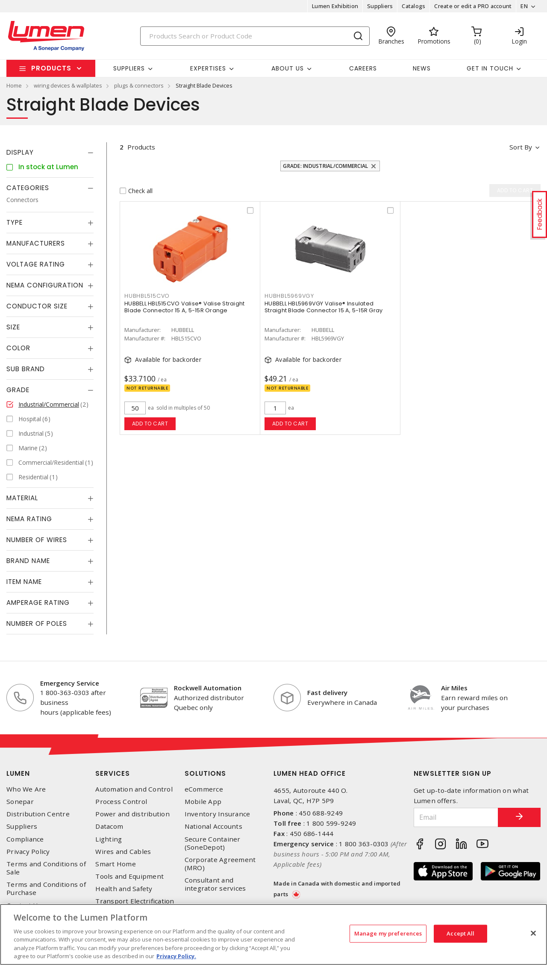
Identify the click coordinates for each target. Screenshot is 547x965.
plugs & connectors (139, 85)
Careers (363, 68)
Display (20, 152)
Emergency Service (69, 683)
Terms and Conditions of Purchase (46, 888)
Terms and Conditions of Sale (46, 868)
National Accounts (213, 826)
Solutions (205, 773)
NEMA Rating (29, 518)
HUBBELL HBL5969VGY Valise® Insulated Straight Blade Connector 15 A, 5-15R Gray (323, 307)
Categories (27, 187)
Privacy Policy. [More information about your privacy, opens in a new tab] (176, 956)
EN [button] (524, 6)
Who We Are (26, 789)
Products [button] (51, 68)
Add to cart (150, 423)
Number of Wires (36, 539)
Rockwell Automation (207, 687)
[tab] (50, 152)
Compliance (25, 839)
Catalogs (413, 6)
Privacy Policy (28, 852)
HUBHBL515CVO (147, 295)
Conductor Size (37, 306)
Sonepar (20, 802)
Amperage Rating (38, 602)
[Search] (255, 36)
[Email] (456, 817)
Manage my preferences (388, 933)
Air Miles (454, 687)
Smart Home (115, 864)
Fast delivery (327, 692)
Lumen (18, 773)
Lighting (108, 839)
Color (18, 347)
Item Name (24, 581)
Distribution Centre (38, 814)
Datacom (109, 826)
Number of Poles (36, 623)
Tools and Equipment (129, 876)
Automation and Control (134, 789)
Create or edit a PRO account (473, 6)
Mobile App (203, 802)
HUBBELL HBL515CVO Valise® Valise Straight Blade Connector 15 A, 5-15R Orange (184, 307)
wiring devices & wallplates (68, 85)
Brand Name (28, 560)
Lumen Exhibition (335, 6)
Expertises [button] (208, 68)
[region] (273, 934)
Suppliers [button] (129, 68)
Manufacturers (35, 243)
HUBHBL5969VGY (289, 295)
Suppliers (380, 6)
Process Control (121, 802)
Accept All (460, 933)
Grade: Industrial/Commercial (325, 166)
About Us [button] (287, 68)
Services (112, 773)
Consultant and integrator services (215, 884)
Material (22, 497)
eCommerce (204, 789)
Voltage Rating (35, 264)
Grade (17, 389)
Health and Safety (123, 889)
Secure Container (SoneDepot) (213, 843)
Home (14, 85)
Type (14, 222)
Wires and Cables (123, 852)
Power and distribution (132, 814)
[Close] (533, 933)
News (422, 68)
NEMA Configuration (44, 285)
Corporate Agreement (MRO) (220, 864)
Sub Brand (25, 368)
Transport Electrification (134, 901)
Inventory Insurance (217, 814)
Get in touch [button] (490, 68)
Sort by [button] (520, 147)
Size (13, 327)
